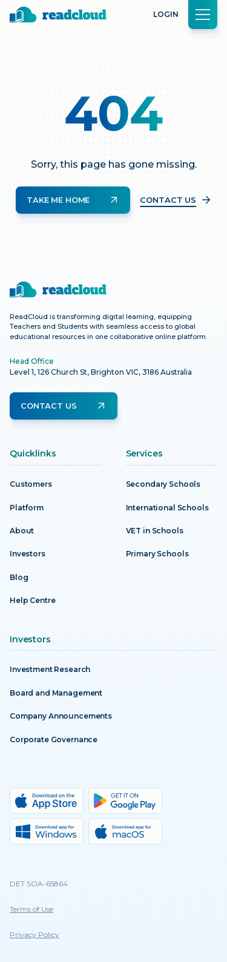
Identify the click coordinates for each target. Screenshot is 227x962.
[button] (202, 14)
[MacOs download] (125, 832)
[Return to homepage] (58, 14)
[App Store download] (47, 801)
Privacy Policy (34, 934)
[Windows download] (47, 832)
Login (166, 14)
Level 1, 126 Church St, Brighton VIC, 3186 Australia (101, 372)
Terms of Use (31, 909)
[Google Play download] (125, 801)
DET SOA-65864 (39, 883)
